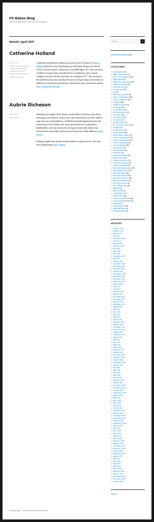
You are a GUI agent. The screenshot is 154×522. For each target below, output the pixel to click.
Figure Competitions (121, 97)
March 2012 (117, 319)
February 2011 (118, 350)
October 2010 (118, 360)
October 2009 (118, 390)
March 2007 (117, 469)
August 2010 (117, 365)
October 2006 (118, 481)
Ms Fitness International (122, 168)
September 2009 (119, 393)
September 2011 (119, 335)
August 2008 (118, 426)
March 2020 (117, 244)
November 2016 (119, 266)
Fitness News (118, 148)
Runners (116, 188)
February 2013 (118, 292)
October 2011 (118, 332)
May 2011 (116, 342)
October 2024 (118, 228)
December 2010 (119, 355)
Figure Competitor (120, 100)
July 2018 (116, 249)
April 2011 (116, 345)
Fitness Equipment (120, 143)
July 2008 (116, 428)
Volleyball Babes (119, 208)
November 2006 (119, 479)
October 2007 (118, 451)
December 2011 (119, 327)
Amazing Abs (14, 117)
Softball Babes (118, 193)
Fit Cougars (117, 115)
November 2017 (119, 256)
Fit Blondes (117, 107)
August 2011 (117, 337)
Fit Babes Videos (119, 105)
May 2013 (116, 287)
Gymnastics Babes (120, 155)
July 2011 (116, 340)
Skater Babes (118, 191)
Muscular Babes (119, 173)
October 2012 (118, 302)
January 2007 (118, 474)
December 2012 (119, 297)
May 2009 (117, 403)
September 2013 (119, 282)
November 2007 (119, 449)
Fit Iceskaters (118, 117)
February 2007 (118, 471)
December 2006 (119, 476)
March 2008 (117, 438)
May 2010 (116, 373)
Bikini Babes (118, 79)
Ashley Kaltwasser (120, 74)
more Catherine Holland (48, 86)
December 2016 (119, 264)
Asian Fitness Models (121, 77)
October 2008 (118, 421)
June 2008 (117, 431)
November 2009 (119, 388)
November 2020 (119, 239)
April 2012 (117, 317)
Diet (114, 92)
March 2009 (117, 408)
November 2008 (119, 418)
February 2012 (118, 322)
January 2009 (118, 413)
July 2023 (116, 236)
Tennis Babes (118, 196)
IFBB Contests (118, 158)
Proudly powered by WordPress (35, 511)
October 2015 (118, 271)
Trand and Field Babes (122, 201)
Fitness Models (22, 74)
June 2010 (116, 370)
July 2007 (116, 459)
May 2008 (117, 433)
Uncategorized (119, 206)
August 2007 (118, 456)
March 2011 (117, 347)
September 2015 (119, 274)
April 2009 (117, 406)
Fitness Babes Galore (121, 135)
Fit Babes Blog (22, 18)
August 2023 (118, 233)
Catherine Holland (32, 53)
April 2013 (117, 289)
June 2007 (117, 461)
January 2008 (118, 443)
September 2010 (119, 362)
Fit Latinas (117, 120)
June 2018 (116, 251)
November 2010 (119, 357)
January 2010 (118, 383)
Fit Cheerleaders (119, 112)
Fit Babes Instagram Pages (121, 55)
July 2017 (116, 259)
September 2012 (119, 304)
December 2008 (119, 416)
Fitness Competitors (121, 140)
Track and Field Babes (122, 198)
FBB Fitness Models (121, 95)
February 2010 (118, 380)
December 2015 (119, 269)
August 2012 (117, 307)
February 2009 (119, 411)
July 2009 (116, 398)
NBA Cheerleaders (120, 183)
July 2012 (116, 309)
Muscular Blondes (120, 176)
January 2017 (118, 261)
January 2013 (118, 294)
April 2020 (117, 241)
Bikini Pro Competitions (122, 82)
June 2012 (116, 312)
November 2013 (119, 279)
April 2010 (117, 375)
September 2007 (119, 454)
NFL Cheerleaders (120, 186)
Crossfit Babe (118, 90)
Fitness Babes (118, 133)
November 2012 (119, 299)
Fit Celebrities (118, 110)
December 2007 (119, 446)
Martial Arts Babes (120, 165)
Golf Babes (117, 153)
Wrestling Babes (119, 211)
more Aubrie (60, 145)
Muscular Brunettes (120, 178)
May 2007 (117, 464)
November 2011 (119, 330)
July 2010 (116, 368)
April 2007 (117, 466)
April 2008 (117, 436)
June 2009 (117, 400)
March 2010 (117, 378)
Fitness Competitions (121, 138)
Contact (114, 494)
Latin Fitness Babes (120, 163)
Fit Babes (116, 102)
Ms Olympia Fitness (121, 171)
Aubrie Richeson (30, 105)
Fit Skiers (116, 128)
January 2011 (118, 352)
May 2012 (116, 314)
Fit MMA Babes (119, 122)
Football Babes (118, 150)
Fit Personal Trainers (121, 125)
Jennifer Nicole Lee (120, 160)
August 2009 (118, 395)
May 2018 (116, 254)
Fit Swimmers (118, 130)
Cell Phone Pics (119, 87)
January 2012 (118, 325)
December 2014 (119, 276)
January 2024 (118, 231)
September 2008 (119, 423)
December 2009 (119, 385)
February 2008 (119, 441)
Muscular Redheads (120, 181)
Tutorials (116, 203)
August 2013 (117, 284)
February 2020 (119, 246)
